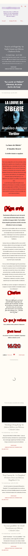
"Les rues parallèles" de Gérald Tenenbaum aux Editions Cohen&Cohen (14, 528)
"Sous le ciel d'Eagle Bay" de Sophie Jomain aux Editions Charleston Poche (14, 49)
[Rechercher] (22, 6)
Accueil (4, 20)
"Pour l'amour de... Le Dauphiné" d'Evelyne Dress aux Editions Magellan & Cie (14, 477)
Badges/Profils (13, 20)
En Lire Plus (5, 449)
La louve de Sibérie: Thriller (14, 159)
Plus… (21, 20)
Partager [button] (13, 67)
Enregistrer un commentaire (13, 68)
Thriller (9, 355)
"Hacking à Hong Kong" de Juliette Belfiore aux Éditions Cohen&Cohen (14, 427)
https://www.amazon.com (14, 195)
